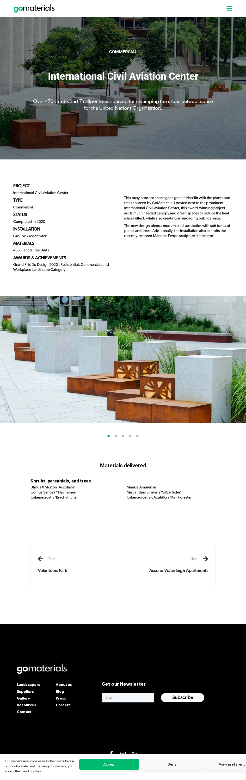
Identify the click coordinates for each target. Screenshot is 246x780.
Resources (26, 705)
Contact (24, 711)
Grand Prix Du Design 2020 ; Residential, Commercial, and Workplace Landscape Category (61, 267)
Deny (172, 764)
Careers (63, 705)
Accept (109, 764)
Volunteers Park (74, 565)
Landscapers (28, 684)
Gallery (23, 698)
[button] (108, 459)
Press (61, 698)
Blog (60, 691)
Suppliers (25, 691)
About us (64, 684)
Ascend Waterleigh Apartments (172, 565)
